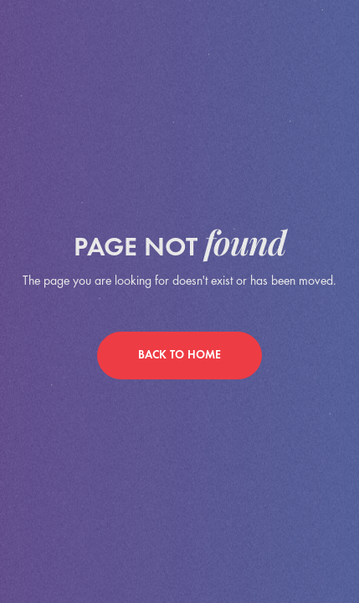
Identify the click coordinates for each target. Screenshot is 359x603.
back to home (179, 356)
